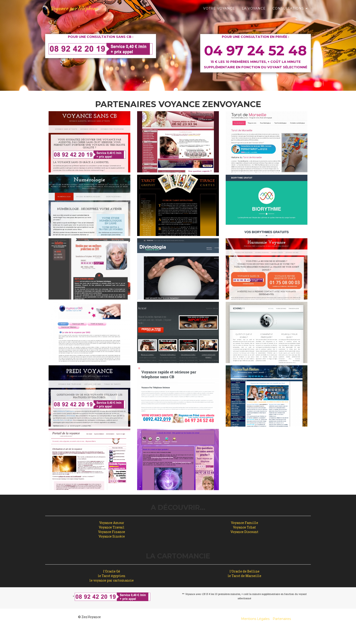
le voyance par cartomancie (111, 580)
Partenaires (282, 619)
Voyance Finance (111, 532)
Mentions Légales (255, 619)
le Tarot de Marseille (244, 576)
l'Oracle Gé (111, 571)
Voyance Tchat (244, 527)
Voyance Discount (244, 532)
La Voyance (254, 11)
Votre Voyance (219, 11)
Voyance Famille (244, 523)
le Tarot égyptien (111, 576)
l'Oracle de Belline (245, 571)
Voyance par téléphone (77, 11)
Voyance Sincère (112, 536)
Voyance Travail (111, 527)
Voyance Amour (111, 523)
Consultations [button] (289, 11)
